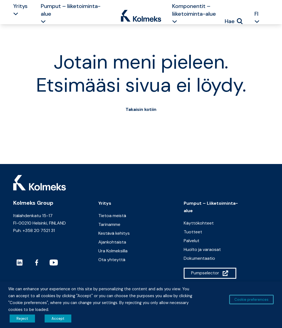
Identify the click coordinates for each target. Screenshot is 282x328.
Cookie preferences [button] (251, 299)
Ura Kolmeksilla (113, 251)
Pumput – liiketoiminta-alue (71, 9)
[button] (15, 14)
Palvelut (191, 241)
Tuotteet (193, 232)
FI (256, 13)
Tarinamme (109, 224)
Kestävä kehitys (114, 233)
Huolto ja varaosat (202, 249)
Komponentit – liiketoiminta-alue (194, 9)
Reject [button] (22, 318)
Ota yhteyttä (111, 260)
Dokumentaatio (199, 258)
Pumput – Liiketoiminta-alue (211, 207)
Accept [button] (57, 318)
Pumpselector (205, 273)
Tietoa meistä (112, 215)
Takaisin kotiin (141, 109)
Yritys (20, 6)
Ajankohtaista (112, 242)
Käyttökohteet (199, 223)
